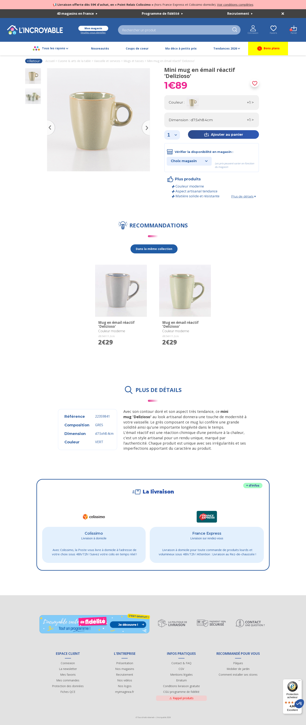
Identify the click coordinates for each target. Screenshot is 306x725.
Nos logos (125, 686)
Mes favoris (68, 674)
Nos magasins (124, 669)
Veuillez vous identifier (93, 32)
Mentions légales (181, 674)
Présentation (124, 663)
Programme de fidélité (162, 13)
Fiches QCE (67, 692)
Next (148, 122)
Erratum (181, 680)
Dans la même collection (154, 249)
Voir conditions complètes (235, 4)
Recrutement (240, 13)
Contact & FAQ (181, 663)
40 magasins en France (77, 13)
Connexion (68, 663)
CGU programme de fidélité (181, 692)
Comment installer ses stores (238, 674)
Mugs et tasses (134, 61)
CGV (181, 669)
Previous (49, 122)
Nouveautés (100, 48)
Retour (33, 61)
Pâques (238, 663)
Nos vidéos (124, 680)
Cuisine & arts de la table (74, 61)
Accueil (50, 61)
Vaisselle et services (107, 61)
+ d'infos (252, 485)
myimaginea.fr (124, 692)
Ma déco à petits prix (181, 48)
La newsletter (68, 669)
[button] (299, 704)
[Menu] (299, 681)
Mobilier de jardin (238, 669)
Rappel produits (181, 698)
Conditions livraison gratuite (181, 686)
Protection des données (68, 686)
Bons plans (268, 48)
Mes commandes (67, 680)
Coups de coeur (137, 48)
